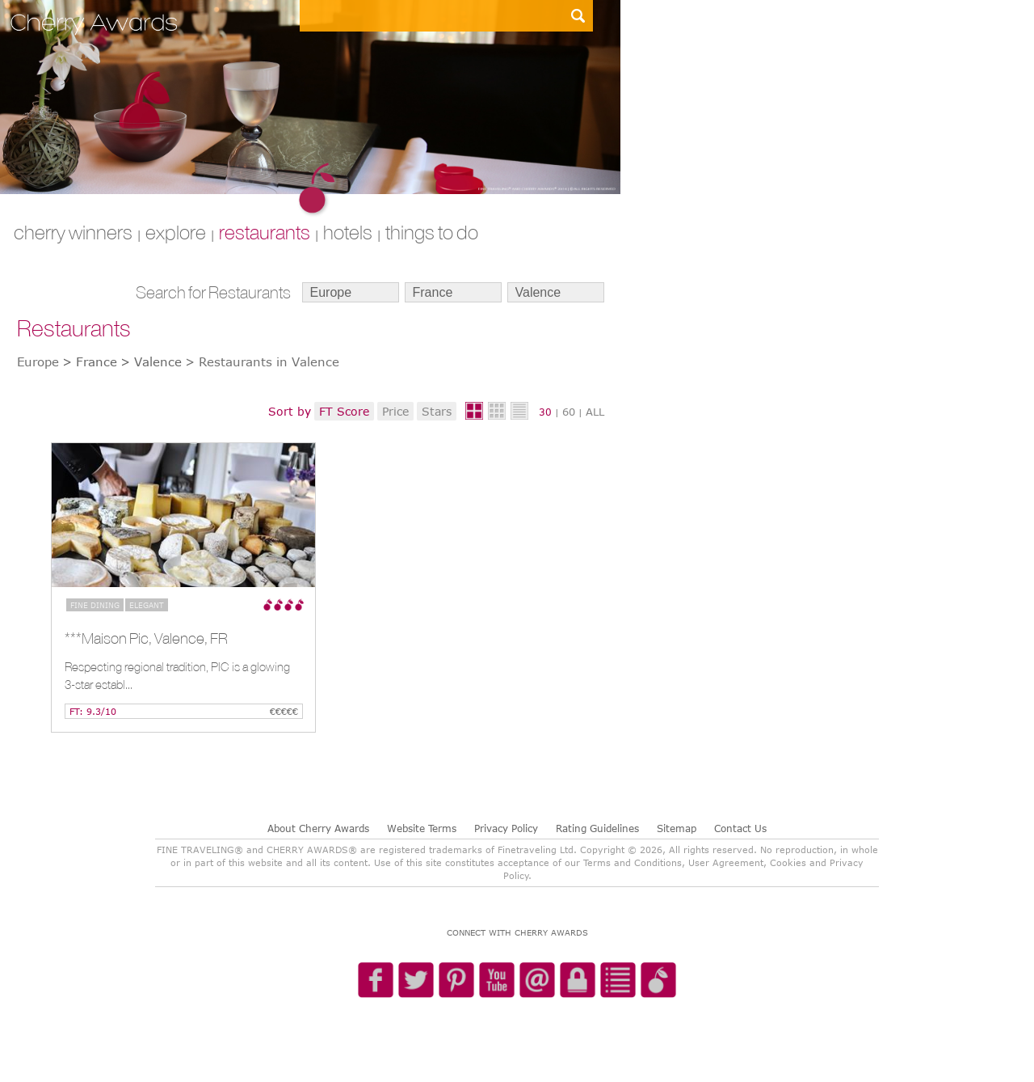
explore (175, 232)
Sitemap (676, 828)
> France (89, 361)
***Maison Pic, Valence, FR (146, 638)
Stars (437, 411)
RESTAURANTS (264, 232)
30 (545, 411)
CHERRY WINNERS (73, 232)
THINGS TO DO (431, 232)
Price (395, 411)
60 (568, 411)
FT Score (344, 411)
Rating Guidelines (597, 828)
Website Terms (421, 828)
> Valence (151, 361)
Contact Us (740, 828)
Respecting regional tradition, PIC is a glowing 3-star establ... (177, 675)
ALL (595, 411)
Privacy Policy (506, 828)
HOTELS (347, 232)
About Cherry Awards (318, 828)
